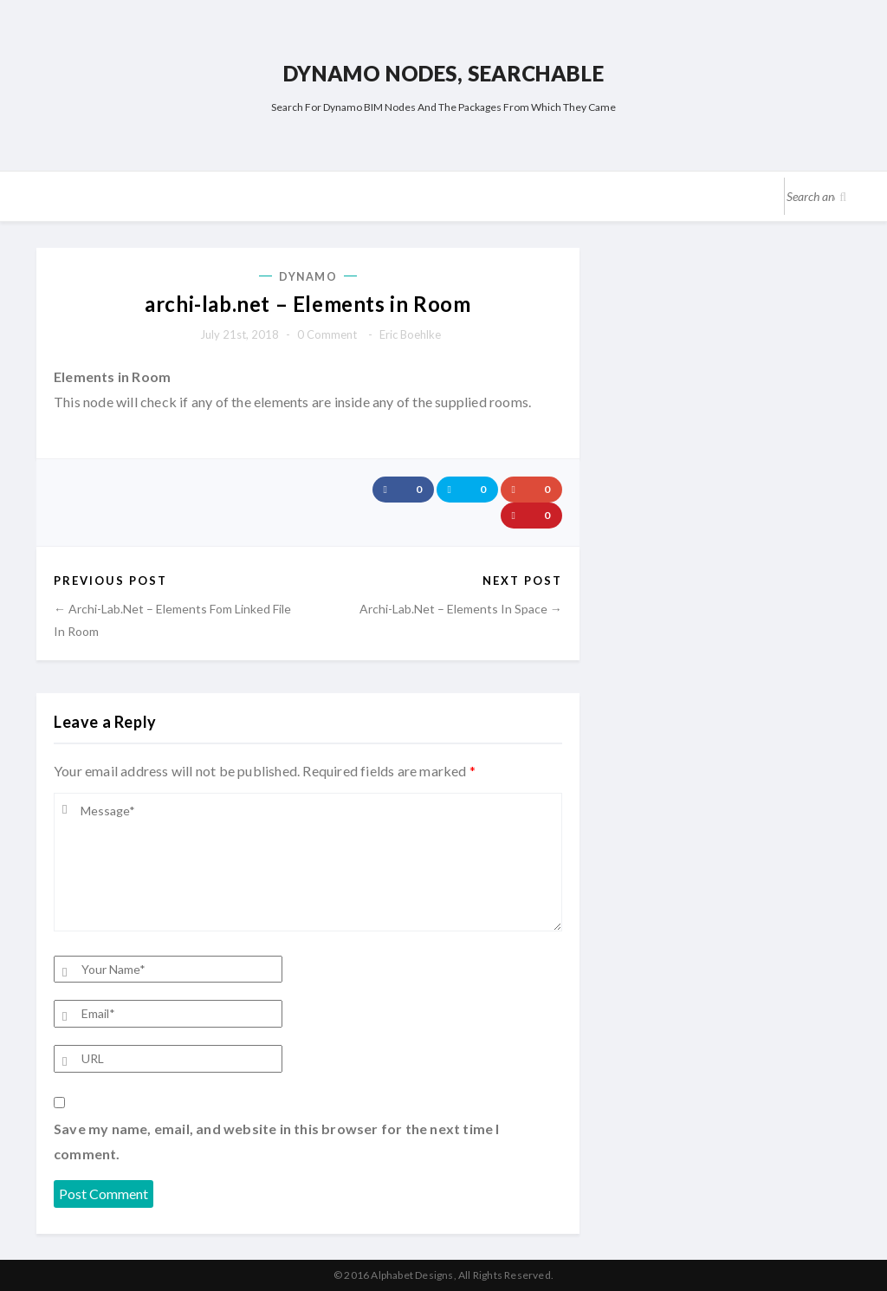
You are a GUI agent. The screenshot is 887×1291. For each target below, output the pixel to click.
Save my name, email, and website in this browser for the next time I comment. (277, 1141)
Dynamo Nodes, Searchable (443, 73)
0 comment (327, 334)
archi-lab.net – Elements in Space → (460, 608)
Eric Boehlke (410, 334)
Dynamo (308, 276)
